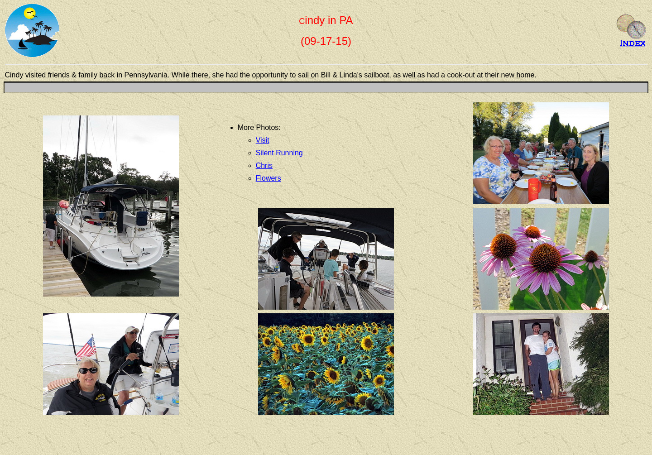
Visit (262, 140)
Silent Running (279, 153)
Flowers (268, 178)
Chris (264, 165)
